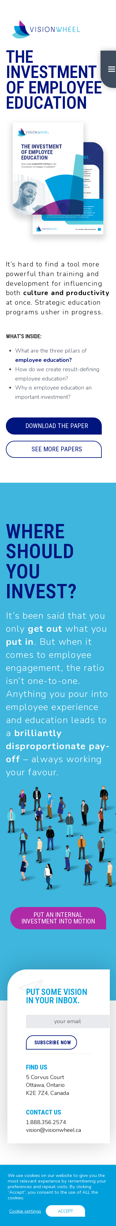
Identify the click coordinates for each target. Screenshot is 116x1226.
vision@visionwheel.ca (53, 1130)
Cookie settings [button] (25, 1211)
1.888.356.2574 (46, 1122)
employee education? (43, 360)
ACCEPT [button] (65, 1211)
